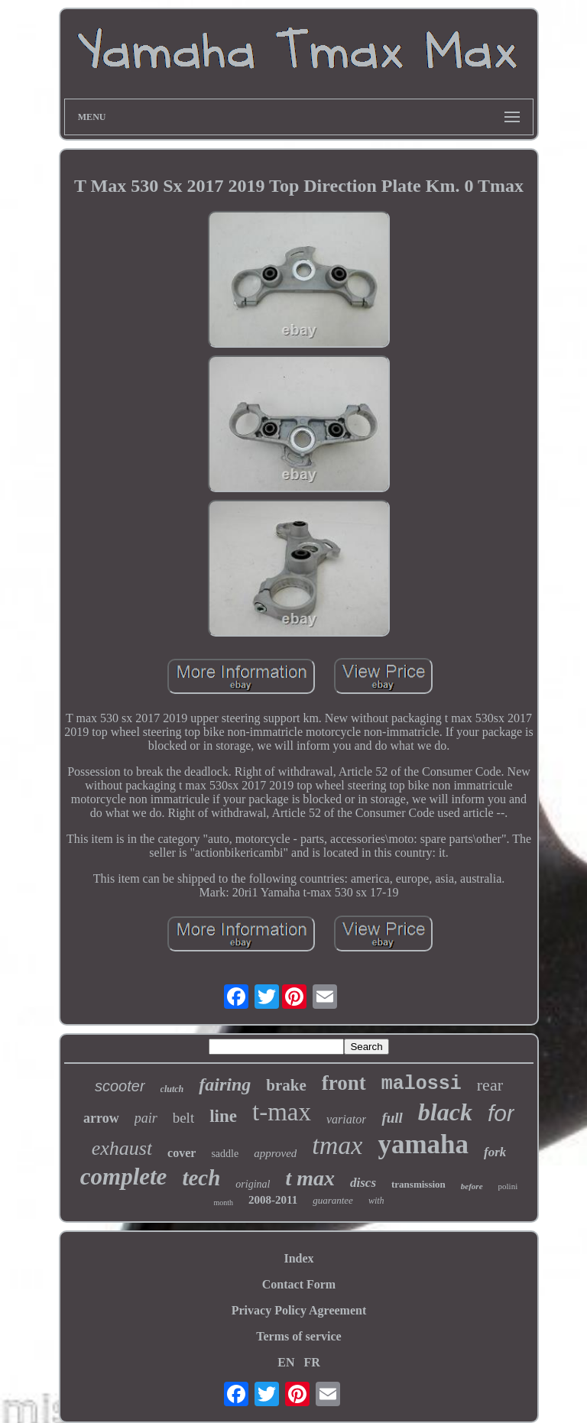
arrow (101, 1118)
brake (286, 1085)
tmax (337, 1145)
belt (184, 1118)
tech (201, 1177)
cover (181, 1152)
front (344, 1082)
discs (363, 1182)
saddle (224, 1153)
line (223, 1116)
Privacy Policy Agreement (299, 1310)
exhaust (122, 1148)
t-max (281, 1112)
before (472, 1186)
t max (310, 1178)
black (445, 1112)
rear (490, 1084)
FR (311, 1362)
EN (285, 1362)
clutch (172, 1089)
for (501, 1113)
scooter (120, 1086)
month (223, 1202)
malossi (421, 1084)
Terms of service (298, 1336)
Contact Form (299, 1284)
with (376, 1200)
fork (495, 1152)
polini (508, 1186)
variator (346, 1119)
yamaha (423, 1144)
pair (146, 1118)
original (252, 1184)
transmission (418, 1184)
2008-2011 (272, 1200)
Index (298, 1258)
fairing (225, 1084)
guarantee (333, 1200)
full (391, 1118)
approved (275, 1153)
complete (123, 1176)
